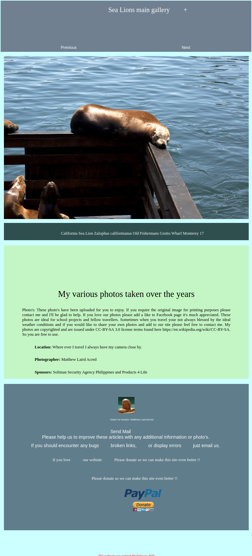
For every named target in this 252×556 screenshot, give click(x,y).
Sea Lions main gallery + (126, 10)
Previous (42, 34)
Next (213, 34)
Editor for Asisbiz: (126, 419)
